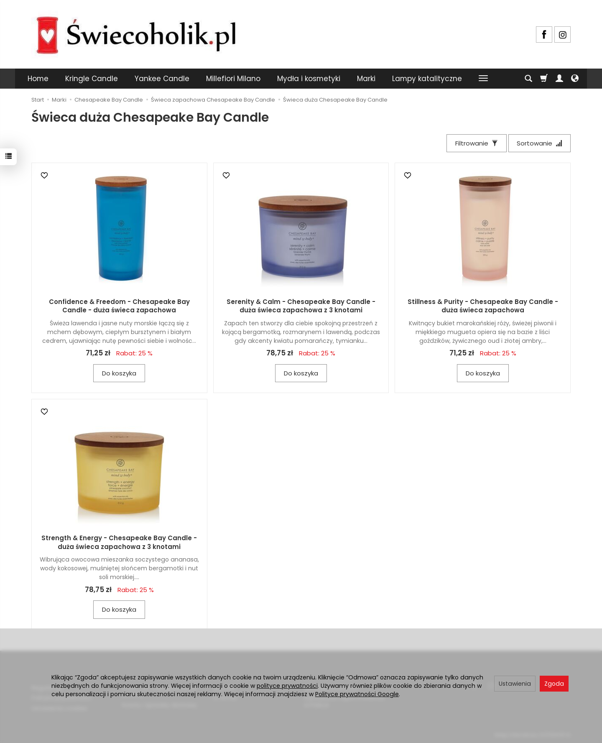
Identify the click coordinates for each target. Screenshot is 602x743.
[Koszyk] (544, 79)
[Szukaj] (528, 79)
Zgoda (554, 683)
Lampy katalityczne (427, 79)
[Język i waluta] (575, 79)
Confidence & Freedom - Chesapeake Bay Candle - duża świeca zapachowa (119, 305)
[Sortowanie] (539, 143)
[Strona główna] (135, 33)
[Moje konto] (559, 79)
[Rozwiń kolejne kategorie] (483, 79)
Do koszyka (119, 373)
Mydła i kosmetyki (308, 79)
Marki (366, 79)
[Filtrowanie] (476, 143)
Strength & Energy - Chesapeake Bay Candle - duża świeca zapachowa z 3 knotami (119, 542)
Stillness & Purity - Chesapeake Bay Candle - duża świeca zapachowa (483, 305)
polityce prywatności (287, 686)
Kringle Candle (91, 79)
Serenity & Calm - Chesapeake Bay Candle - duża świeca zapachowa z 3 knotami (301, 305)
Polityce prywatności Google (357, 694)
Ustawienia (515, 683)
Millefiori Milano (233, 79)
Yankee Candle (162, 79)
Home (38, 79)
